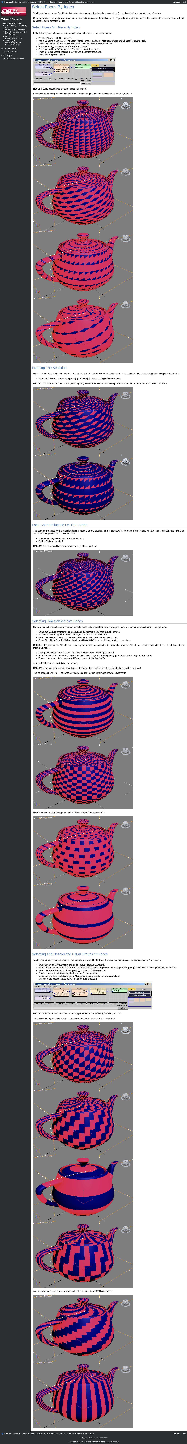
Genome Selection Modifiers (81, 2)
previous (176, 2)
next (184, 2)
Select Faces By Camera (13, 59)
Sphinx (112, 1442)
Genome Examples (58, 2)
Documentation (28, 2)
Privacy (81, 1438)
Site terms (89, 1438)
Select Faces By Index (12, 23)
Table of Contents (11, 19)
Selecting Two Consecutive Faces (13, 37)
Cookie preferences (101, 1438)
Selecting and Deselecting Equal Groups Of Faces (13, 42)
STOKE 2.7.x (42, 2)
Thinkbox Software (12, 2)
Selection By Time (10, 52)
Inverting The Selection (15, 30)
